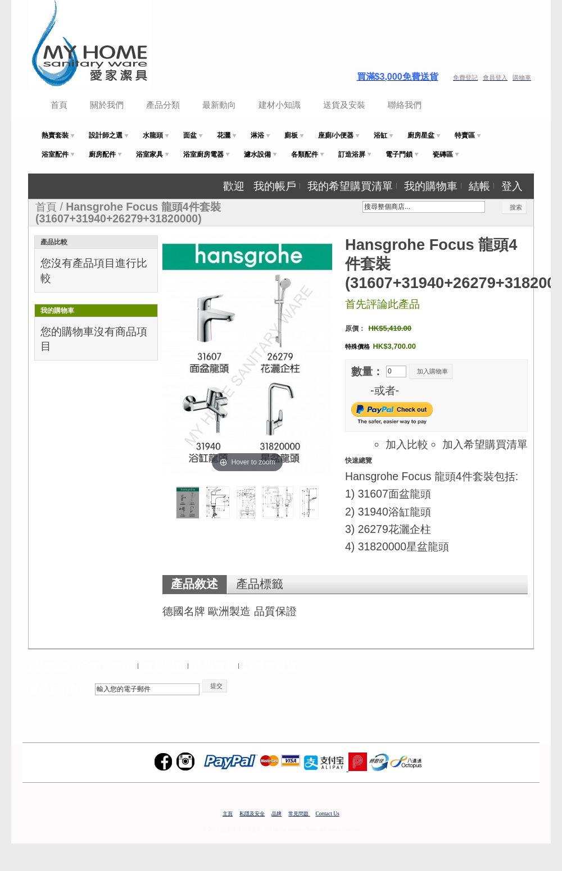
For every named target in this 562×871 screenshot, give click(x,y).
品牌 (276, 814)
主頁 (228, 814)
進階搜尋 (214, 666)
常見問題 (299, 814)
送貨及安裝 (344, 105)
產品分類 (163, 105)
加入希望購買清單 (485, 444)
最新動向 (219, 105)
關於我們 (107, 105)
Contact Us (327, 814)
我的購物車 (430, 186)
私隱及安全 (252, 814)
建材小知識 (280, 105)
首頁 (59, 105)
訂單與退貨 (270, 666)
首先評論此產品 (382, 304)
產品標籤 (259, 584)
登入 (512, 186)
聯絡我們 (405, 105)
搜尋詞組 (164, 666)
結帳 (479, 186)
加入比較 (407, 444)
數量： (367, 371)
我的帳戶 (274, 186)
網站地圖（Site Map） (81, 666)
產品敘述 (194, 584)
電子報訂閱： (60, 689)
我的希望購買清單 (350, 186)
